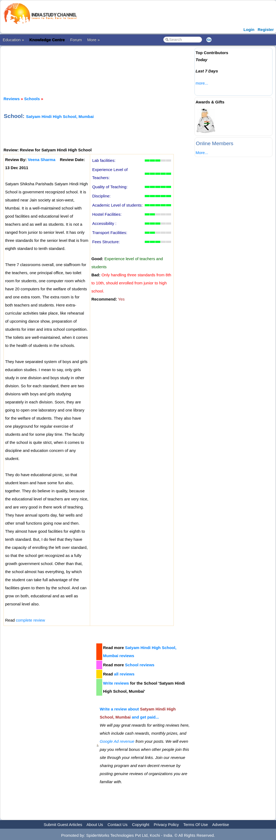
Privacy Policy (166, 824)
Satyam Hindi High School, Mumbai (60, 116)
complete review (30, 620)
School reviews (139, 665)
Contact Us (118, 824)
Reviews (11, 98)
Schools (32, 98)
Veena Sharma (41, 159)
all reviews (124, 674)
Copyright (140, 824)
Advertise (220, 824)
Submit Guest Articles (63, 824)
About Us (94, 824)
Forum (76, 39)
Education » (13, 39)
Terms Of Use (195, 824)
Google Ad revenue (117, 741)
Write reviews (116, 683)
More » (93, 39)
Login (248, 29)
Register (266, 29)
